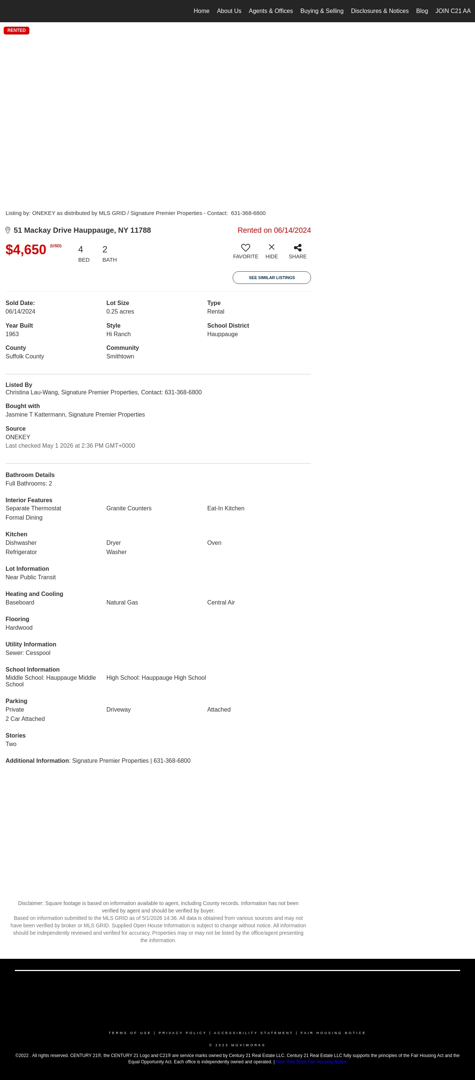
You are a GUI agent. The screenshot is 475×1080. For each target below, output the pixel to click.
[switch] (246, 254)
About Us (229, 11)
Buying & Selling (322, 11)
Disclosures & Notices (380, 11)
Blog (422, 11)
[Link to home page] (9, 11)
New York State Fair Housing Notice (311, 1061)
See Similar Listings (272, 277)
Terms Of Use (130, 1033)
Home (202, 11)
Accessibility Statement (254, 1033)
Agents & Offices (271, 11)
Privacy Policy (183, 1033)
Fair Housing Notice (333, 1033)
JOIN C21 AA (453, 11)
